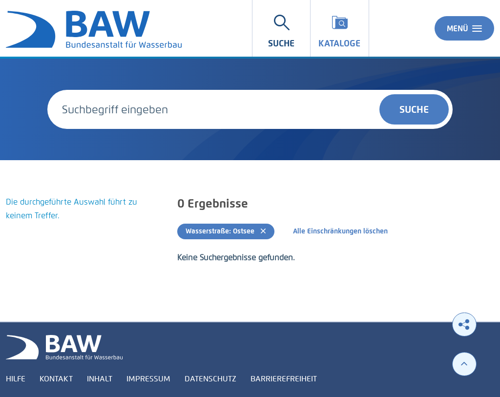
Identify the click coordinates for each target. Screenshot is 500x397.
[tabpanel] (83, 220)
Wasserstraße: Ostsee (226, 231)
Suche (414, 109)
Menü (464, 28)
